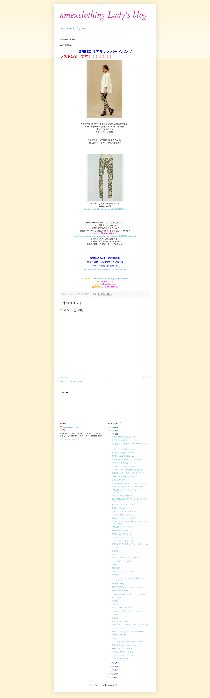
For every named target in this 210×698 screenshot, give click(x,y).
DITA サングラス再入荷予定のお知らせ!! (127, 470)
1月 (113, 670)
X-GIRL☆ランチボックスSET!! (124, 518)
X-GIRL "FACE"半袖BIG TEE (123, 456)
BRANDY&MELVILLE (120, 530)
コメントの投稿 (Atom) (73, 381)
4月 (113, 434)
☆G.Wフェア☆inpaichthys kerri (124, 477)
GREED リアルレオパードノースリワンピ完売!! (130, 625)
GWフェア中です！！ (120, 480)
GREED (115, 551)
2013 (112, 428)
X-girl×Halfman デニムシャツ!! (123, 437)
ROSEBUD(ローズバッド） (122, 621)
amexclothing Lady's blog (103, 15)
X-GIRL (114, 565)
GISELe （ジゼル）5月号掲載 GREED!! (127, 642)
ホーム (105, 377)
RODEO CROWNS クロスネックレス (126, 587)
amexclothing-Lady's (71, 427)
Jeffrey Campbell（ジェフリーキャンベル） (129, 594)
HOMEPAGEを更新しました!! (123, 449)
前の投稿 (145, 377)
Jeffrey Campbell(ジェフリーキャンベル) (127, 611)
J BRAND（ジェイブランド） (123, 527)
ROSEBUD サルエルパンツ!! (123, 505)
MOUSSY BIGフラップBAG (122, 652)
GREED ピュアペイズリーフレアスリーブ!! (129, 473)
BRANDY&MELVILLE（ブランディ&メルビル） (130, 544)
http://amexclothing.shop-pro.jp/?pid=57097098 (105, 209)
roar (113, 554)
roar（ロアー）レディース (122, 608)
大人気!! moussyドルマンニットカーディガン (129, 483)
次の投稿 (64, 377)
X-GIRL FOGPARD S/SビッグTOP (125, 558)
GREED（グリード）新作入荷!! (124, 511)
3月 (113, 663)
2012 (112, 674)
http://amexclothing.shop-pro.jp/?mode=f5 (111, 279)
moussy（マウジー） (120, 584)
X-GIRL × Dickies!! (119, 508)
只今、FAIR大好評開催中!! (122, 496)
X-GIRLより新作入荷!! (120, 463)
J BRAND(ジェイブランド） (123, 541)
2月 (113, 666)
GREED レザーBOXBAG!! (122, 659)
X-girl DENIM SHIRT (119, 635)
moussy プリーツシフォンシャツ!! (125, 466)
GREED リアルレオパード (122, 649)
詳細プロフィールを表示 (69, 439)
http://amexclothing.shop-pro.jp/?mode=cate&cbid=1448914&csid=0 (105, 236)
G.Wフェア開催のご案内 (121, 515)
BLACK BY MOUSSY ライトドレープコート (129, 440)
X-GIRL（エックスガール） (122, 534)
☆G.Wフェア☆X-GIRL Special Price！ (127, 487)
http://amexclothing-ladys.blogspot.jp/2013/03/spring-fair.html (104, 269)
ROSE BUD (116, 597)
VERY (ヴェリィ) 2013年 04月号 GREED (128, 632)
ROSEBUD (116, 568)
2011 (112, 678)
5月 (113, 430)
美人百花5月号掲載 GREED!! (123, 453)
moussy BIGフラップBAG (122, 561)
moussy (115, 548)
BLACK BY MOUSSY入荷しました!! (126, 459)
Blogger (118, 685)
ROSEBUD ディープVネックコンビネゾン (128, 645)
